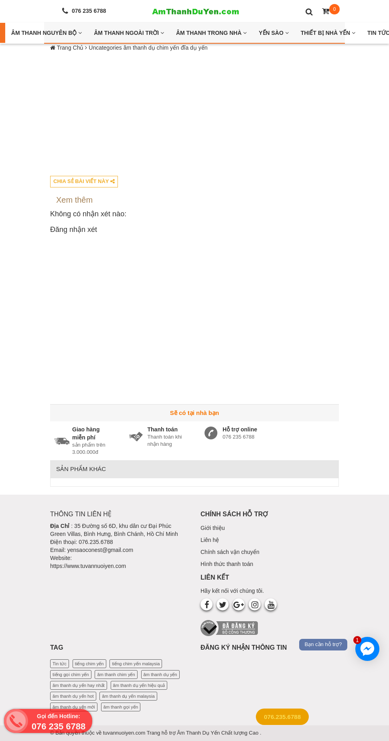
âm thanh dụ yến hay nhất (79, 685)
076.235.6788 (282, 716)
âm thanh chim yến (116, 674)
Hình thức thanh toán (227, 564)
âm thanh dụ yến (160, 674)
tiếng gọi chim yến (71, 674)
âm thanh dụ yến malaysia (128, 696)
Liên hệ (210, 540)
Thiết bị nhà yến (328, 33)
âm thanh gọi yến (120, 707)
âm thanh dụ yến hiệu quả (139, 685)
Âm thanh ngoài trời (129, 33)
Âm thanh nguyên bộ (46, 33)
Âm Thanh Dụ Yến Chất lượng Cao (218, 733)
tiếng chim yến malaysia (136, 663)
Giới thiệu (213, 528)
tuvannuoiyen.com (125, 733)
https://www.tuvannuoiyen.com (88, 566)
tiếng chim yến (89, 663)
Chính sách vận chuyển (230, 552)
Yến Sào (274, 33)
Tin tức (60, 663)
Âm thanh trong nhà (211, 33)
